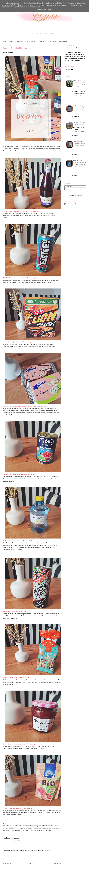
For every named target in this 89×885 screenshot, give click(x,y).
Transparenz (42, 41)
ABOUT (11, 41)
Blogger (79, 195)
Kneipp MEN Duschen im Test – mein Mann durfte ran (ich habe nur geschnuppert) (80, 85)
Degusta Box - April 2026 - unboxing (79, 124)
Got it (50, 10)
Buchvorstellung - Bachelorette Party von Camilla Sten (80, 108)
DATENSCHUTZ (64, 41)
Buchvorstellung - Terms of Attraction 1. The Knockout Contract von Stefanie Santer (80, 165)
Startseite (32, 863)
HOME (4, 41)
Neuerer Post (7, 863)
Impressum (52, 41)
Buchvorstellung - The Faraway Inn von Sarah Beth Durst (79, 145)
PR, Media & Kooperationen (26, 41)
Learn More (41, 10)
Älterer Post (57, 863)
